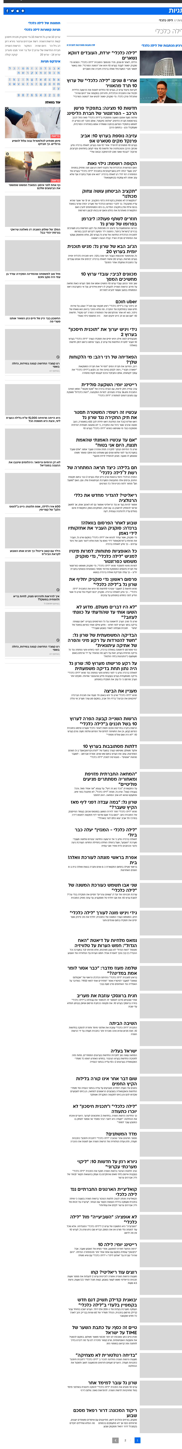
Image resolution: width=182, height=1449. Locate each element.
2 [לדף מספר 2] (122, 1440)
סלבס (104, 3)
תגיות (177, 20)
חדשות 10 (33, 36)
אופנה (38, 3)
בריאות (74, 3)
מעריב (4, 50)
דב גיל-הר (51, 45)
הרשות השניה (43, 41)
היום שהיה (37, 45)
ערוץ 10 (52, 36)
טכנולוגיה (50, 3)
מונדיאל (127, 3)
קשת (54, 41)
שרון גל (43, 36)
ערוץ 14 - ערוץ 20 (47, 54)
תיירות (63, 3)
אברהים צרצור (20, 41)
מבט (11, 50)
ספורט (139, 3)
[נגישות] (5, 6)
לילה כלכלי (162, 20)
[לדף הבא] (112, 1440)
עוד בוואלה (49, 102)
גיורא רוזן (6, 41)
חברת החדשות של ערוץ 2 (43, 50)
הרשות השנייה (9, 45)
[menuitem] (136, 6)
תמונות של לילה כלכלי (41, 23)
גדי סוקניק (21, 36)
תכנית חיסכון (8, 36)
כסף (94, 3)
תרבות (114, 3)
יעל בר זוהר (21, 50)
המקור (24, 45)
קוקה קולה (7, 54)
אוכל (85, 3)
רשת (32, 41)
